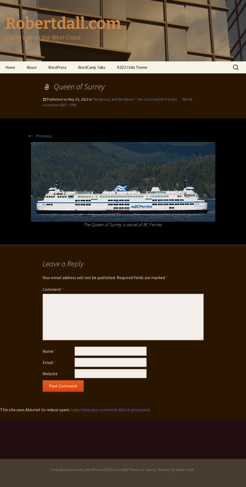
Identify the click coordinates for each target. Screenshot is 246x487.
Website (50, 373)
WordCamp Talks (92, 67)
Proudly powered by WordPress (77, 469)
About (32, 67)
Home (10, 67)
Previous (39, 135)
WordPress (57, 67)
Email (49, 362)
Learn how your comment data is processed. (110, 409)
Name (49, 351)
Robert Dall (184, 469)
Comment (53, 289)
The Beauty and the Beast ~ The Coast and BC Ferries (135, 99)
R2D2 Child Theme (132, 67)
